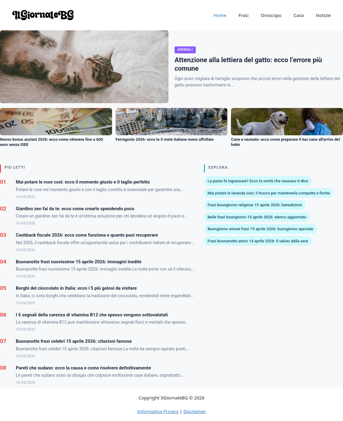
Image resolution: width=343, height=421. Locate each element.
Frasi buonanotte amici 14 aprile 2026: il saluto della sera (258, 241)
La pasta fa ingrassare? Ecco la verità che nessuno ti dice (258, 181)
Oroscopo (271, 15)
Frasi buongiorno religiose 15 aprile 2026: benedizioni (255, 205)
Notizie (323, 15)
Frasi (244, 15)
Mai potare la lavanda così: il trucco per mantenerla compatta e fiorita (269, 193)
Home (219, 15)
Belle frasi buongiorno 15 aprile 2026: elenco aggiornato (257, 217)
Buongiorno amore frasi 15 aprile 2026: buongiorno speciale (260, 229)
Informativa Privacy (157, 411)
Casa (299, 15)
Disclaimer (194, 411)
